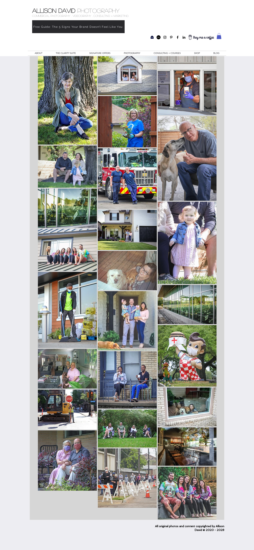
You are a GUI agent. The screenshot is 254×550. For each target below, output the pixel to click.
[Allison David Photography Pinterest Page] (171, 37)
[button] (218, 36)
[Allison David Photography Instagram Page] (165, 37)
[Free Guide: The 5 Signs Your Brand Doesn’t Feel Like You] (78, 26)
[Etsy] (159, 37)
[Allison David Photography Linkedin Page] (184, 37)
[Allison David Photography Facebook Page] (178, 37)
